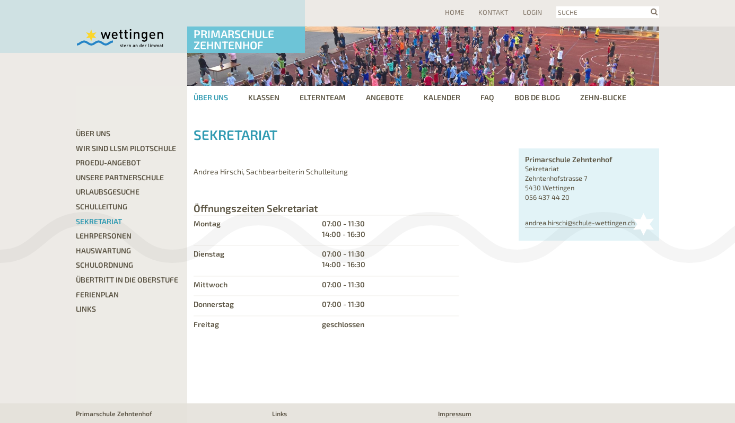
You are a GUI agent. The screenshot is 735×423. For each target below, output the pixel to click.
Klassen (263, 97)
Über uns (211, 97)
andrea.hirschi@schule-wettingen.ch (580, 222)
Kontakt (493, 12)
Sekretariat (99, 221)
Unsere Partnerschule (120, 177)
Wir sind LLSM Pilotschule (126, 148)
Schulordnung (104, 264)
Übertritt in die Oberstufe (127, 279)
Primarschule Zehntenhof (234, 39)
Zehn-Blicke (603, 97)
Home (454, 12)
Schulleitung (101, 206)
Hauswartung (103, 250)
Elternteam (323, 97)
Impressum (454, 413)
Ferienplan (97, 294)
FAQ (487, 97)
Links (86, 308)
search (654, 11)
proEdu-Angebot (108, 162)
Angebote (385, 97)
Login (532, 12)
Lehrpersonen (104, 235)
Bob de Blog (537, 97)
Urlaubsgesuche (107, 191)
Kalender (442, 97)
